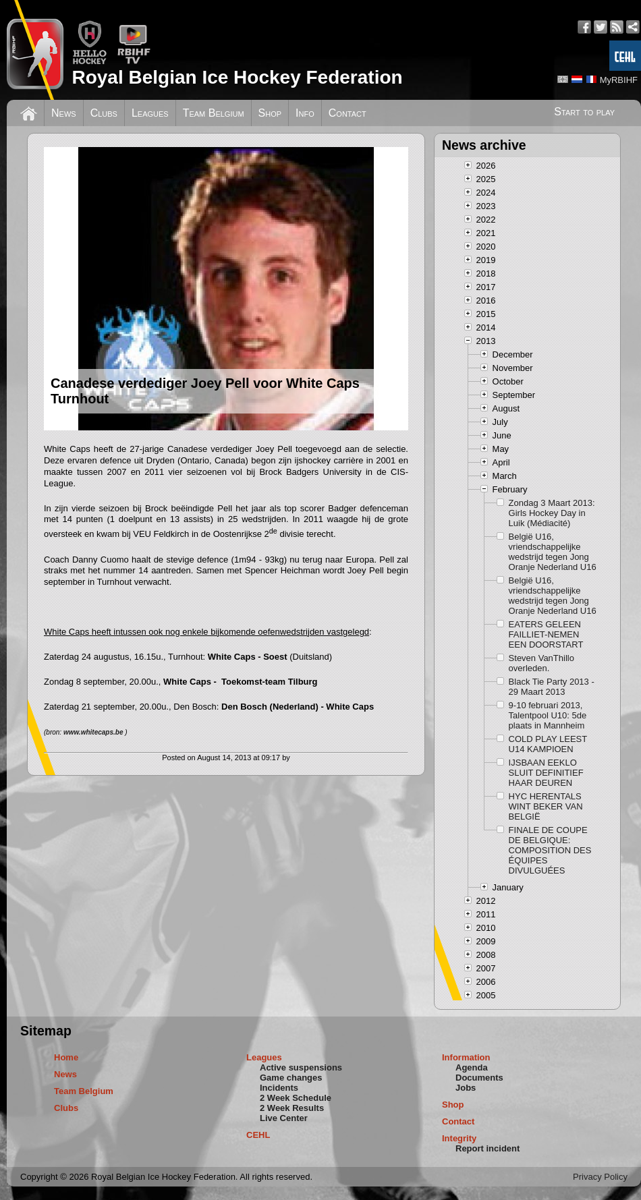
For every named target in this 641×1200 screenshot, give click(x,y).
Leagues (150, 113)
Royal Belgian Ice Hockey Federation (237, 77)
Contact (347, 113)
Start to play (584, 111)
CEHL (258, 1135)
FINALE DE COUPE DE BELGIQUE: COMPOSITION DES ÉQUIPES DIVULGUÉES (550, 850)
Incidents (279, 1088)
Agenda (471, 1067)
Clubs (103, 113)
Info (305, 113)
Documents (479, 1078)
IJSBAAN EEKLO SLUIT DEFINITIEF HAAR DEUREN (546, 773)
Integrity (459, 1138)
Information (466, 1057)
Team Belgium (213, 113)
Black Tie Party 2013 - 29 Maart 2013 (551, 687)
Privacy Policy (600, 1177)
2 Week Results (292, 1108)
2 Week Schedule (295, 1098)
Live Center (284, 1118)
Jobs (465, 1088)
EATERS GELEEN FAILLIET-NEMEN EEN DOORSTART (546, 634)
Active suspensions (301, 1067)
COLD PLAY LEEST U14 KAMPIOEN (548, 744)
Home (66, 1057)
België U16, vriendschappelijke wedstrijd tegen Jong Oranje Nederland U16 (552, 552)
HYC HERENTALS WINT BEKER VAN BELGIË (546, 806)
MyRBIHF (619, 80)
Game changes (291, 1078)
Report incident (487, 1148)
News (63, 113)
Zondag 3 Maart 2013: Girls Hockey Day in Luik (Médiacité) (552, 513)
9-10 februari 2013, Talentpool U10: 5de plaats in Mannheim (548, 715)
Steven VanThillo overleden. (541, 663)
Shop (270, 113)
